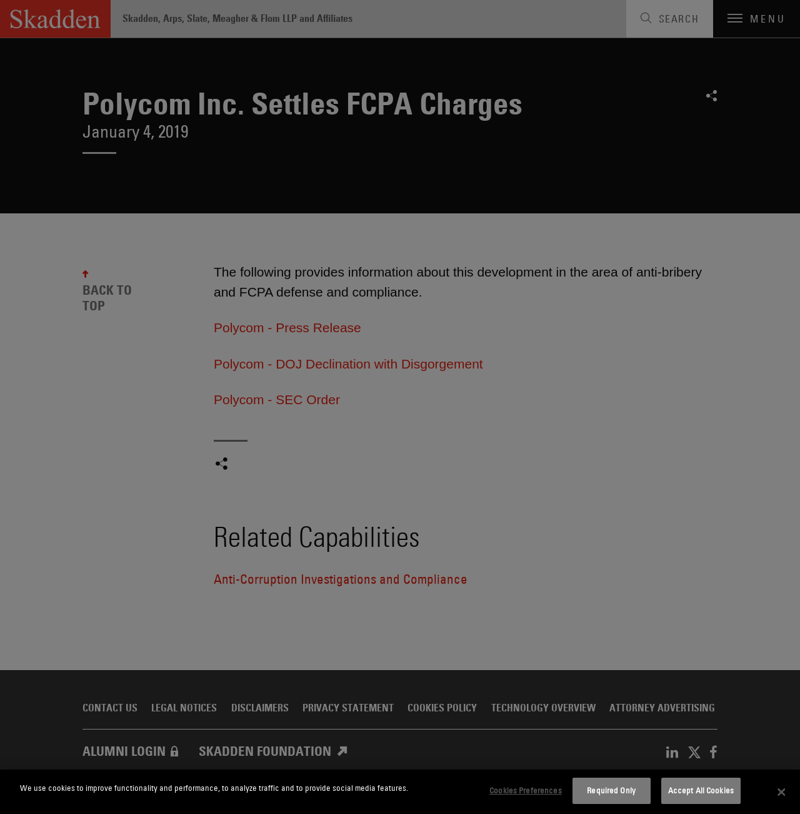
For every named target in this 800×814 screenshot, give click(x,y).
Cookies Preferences (525, 790)
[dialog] (400, 792)
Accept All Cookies (701, 790)
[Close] (781, 792)
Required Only (611, 790)
